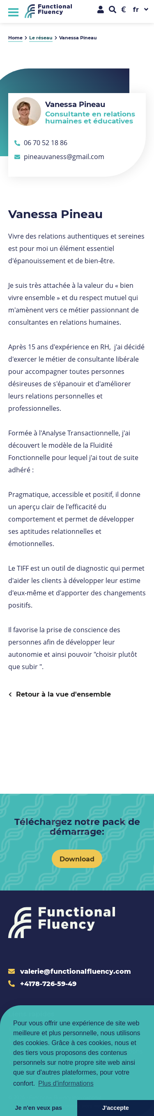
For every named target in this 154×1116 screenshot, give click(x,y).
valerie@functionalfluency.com (69, 971)
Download (77, 858)
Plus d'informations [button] (66, 1083)
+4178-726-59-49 (42, 983)
